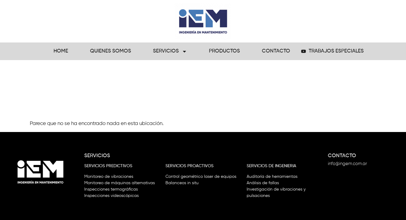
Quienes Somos (110, 51)
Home (61, 51)
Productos (224, 51)
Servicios (170, 51)
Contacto (276, 51)
